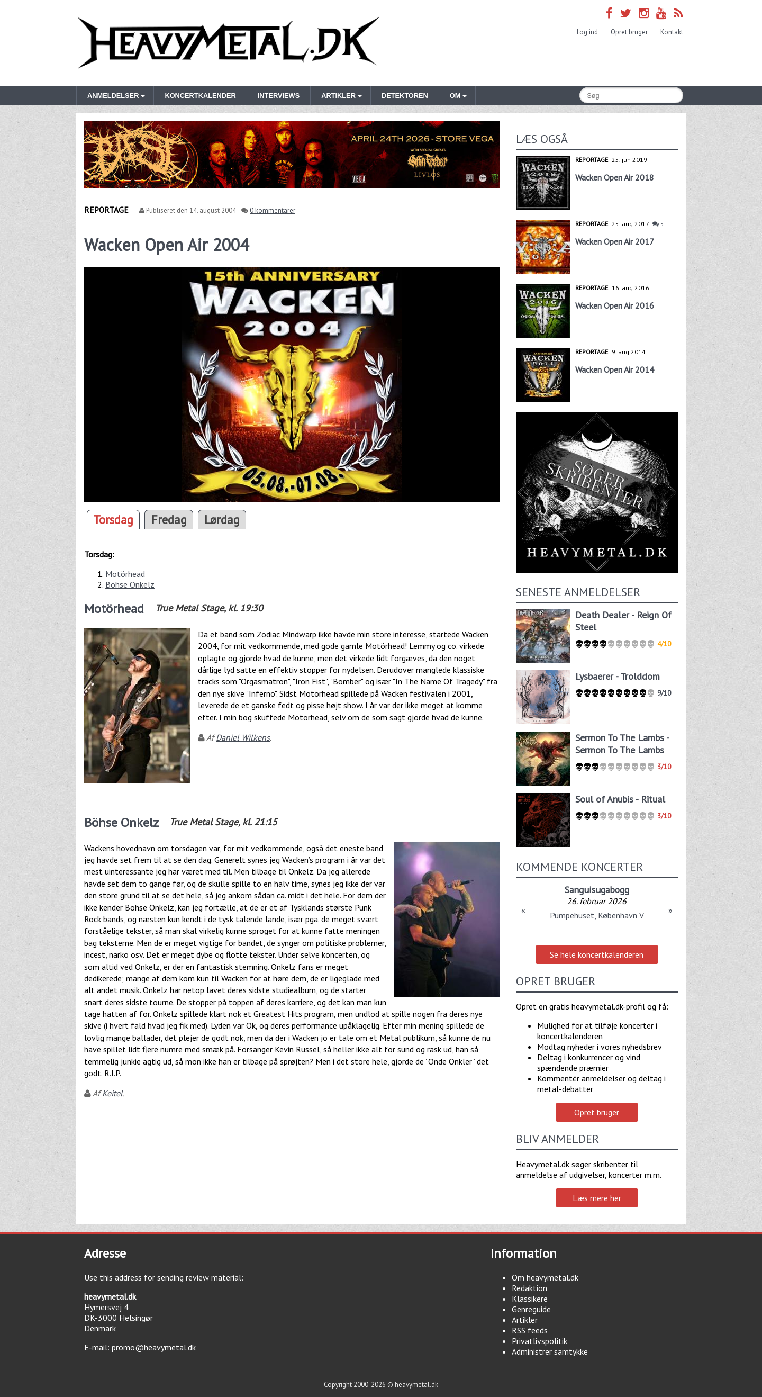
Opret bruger (629, 32)
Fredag (169, 519)
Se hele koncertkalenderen (596, 954)
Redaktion (529, 1288)
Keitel (112, 1093)
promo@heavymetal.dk (154, 1347)
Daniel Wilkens (243, 737)
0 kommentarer (272, 210)
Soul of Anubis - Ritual (620, 799)
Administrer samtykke (550, 1351)
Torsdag (113, 519)
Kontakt (671, 32)
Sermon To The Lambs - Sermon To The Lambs (622, 744)
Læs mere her (597, 1198)
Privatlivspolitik (539, 1341)
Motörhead (125, 574)
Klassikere (530, 1298)
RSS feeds (530, 1330)
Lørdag (222, 519)
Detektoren (405, 96)
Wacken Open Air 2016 (614, 305)
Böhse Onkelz (130, 584)
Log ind (587, 32)
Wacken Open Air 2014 (614, 369)
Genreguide (531, 1309)
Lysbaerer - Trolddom (617, 676)
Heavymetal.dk (228, 43)
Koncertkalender (200, 96)
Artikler (525, 1319)
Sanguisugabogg (597, 890)
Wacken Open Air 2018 (614, 177)
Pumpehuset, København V (597, 915)
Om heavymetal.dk (545, 1277)
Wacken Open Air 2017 (614, 241)
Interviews (279, 96)
